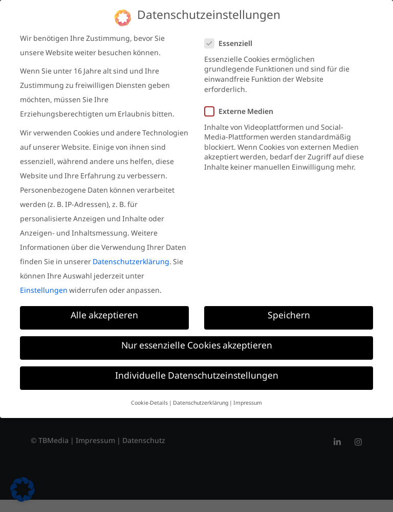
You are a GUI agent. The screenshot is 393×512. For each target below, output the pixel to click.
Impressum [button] (247, 403)
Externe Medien (242, 113)
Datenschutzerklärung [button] (200, 403)
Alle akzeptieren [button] (104, 318)
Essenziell (231, 45)
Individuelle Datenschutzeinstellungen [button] (196, 378)
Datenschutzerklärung (131, 263)
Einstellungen (44, 292)
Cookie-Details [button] (149, 403)
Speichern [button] (289, 318)
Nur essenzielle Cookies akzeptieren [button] (196, 348)
